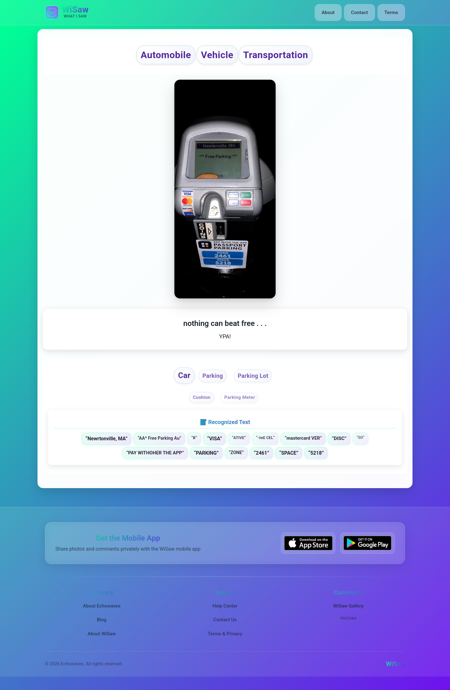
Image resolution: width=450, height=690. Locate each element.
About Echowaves (102, 612)
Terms (391, 12)
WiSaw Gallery (348, 612)
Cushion (199, 403)
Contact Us (225, 625)
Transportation (287, 56)
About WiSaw (102, 639)
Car (179, 380)
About (330, 12)
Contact (360, 12)
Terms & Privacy (225, 639)
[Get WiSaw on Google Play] (367, 549)
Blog (102, 625)
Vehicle (215, 56)
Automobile (153, 56)
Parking (211, 381)
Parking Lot (256, 381)
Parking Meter (241, 403)
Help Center (225, 612)
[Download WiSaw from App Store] (308, 549)
